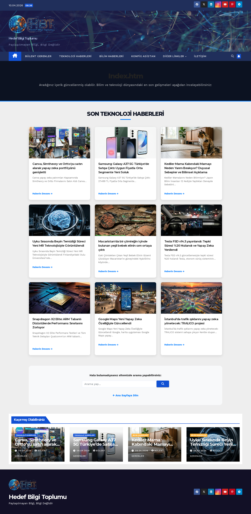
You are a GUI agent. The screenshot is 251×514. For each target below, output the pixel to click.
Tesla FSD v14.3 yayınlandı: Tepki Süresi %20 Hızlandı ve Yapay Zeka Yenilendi (189, 245)
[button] (232, 56)
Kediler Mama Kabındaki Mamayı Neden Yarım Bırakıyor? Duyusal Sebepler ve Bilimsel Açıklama (187, 168)
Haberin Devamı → (42, 193)
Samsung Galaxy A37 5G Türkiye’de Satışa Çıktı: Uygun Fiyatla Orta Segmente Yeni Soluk (123, 168)
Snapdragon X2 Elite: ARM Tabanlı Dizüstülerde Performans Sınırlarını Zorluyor (57, 323)
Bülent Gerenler (38, 56)
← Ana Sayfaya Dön (125, 395)
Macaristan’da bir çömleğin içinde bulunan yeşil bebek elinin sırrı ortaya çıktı (125, 245)
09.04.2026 (25, 450)
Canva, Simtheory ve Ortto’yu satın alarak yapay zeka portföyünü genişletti (57, 168)
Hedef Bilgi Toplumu (23, 38)
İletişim (200, 56)
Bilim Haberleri (111, 56)
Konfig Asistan (143, 56)
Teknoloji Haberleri (75, 56)
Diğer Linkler (174, 56)
